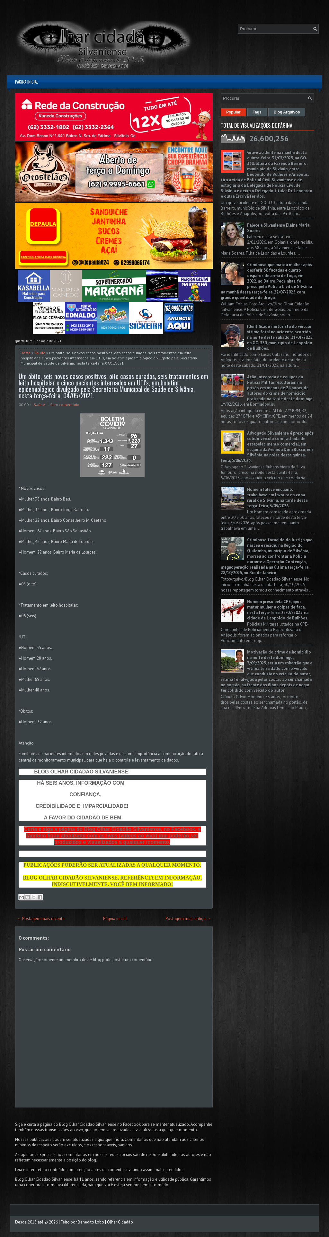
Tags (257, 112)
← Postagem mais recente (41, 918)
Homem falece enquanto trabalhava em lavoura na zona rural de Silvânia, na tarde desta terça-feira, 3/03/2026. (277, 498)
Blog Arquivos (287, 112)
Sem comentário (64, 404)
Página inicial (26, 81)
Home (26, 352)
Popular (233, 112)
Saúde (39, 352)
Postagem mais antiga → (188, 918)
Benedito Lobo (91, 1222)
